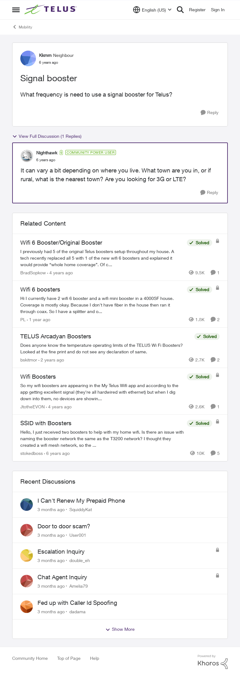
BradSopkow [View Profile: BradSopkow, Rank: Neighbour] (33, 272)
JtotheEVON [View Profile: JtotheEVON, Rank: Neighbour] (32, 406)
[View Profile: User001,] (26, 530)
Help (94, 658)
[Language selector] (152, 9)
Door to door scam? (64, 526)
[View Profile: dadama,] (26, 606)
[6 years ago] (57, 453)
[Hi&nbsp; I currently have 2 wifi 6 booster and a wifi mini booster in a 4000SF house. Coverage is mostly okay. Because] (102, 305)
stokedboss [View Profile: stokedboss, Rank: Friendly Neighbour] (31, 453)
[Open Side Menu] (16, 9)
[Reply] (209, 112)
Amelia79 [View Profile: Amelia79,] (78, 586)
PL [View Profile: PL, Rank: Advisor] (23, 319)
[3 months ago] (51, 509)
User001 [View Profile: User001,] (77, 534)
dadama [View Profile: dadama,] (77, 611)
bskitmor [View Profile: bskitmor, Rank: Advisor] (28, 359)
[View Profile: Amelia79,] (26, 581)
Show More (120, 629)
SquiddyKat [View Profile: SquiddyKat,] (80, 509)
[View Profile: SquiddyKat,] (26, 504)
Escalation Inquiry (61, 551)
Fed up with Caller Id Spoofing (77, 602)
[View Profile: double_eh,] (26, 555)
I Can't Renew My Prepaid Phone (81, 500)
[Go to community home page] (51, 10)
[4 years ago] (60, 272)
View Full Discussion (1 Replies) (47, 136)
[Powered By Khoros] (213, 662)
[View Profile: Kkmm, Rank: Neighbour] (28, 58)
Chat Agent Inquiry (62, 577)
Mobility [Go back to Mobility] (22, 26)
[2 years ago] (51, 359)
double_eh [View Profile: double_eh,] (79, 560)
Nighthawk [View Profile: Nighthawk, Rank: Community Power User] (46, 152)
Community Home (30, 658)
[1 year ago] (38, 319)
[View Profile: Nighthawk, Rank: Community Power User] (27, 156)
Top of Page (69, 658)
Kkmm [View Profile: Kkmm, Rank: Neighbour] (45, 55)
